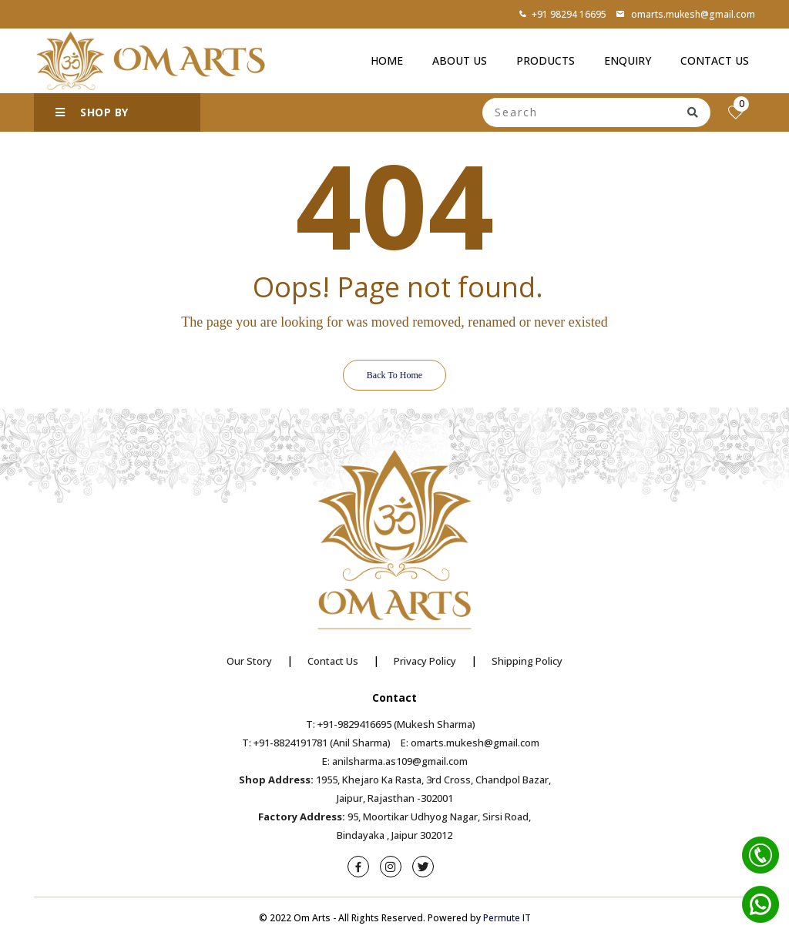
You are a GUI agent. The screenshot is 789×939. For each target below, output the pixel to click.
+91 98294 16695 (562, 14)
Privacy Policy (425, 661)
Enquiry (627, 60)
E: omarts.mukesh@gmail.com (470, 743)
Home (387, 60)
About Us (459, 60)
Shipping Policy (527, 661)
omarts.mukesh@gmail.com (685, 14)
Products (545, 60)
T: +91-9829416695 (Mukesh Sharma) (390, 724)
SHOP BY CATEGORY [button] (92, 118)
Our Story (249, 661)
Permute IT (507, 917)
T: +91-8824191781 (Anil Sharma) (316, 743)
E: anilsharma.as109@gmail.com (395, 761)
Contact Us (714, 60)
